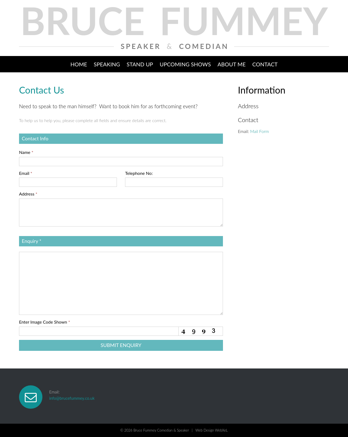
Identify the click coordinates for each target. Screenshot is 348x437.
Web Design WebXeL (211, 430)
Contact (265, 64)
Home (78, 64)
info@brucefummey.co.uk (72, 398)
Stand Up (140, 64)
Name (26, 152)
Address (28, 193)
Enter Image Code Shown (44, 321)
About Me (231, 64)
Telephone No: (139, 173)
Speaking (107, 64)
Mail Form (259, 131)
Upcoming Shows (185, 64)
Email (25, 173)
